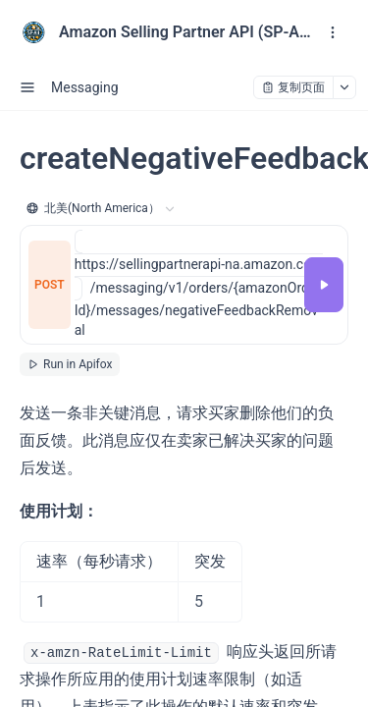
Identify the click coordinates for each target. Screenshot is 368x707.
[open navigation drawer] (332, 32)
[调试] (323, 284)
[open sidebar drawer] (27, 87)
